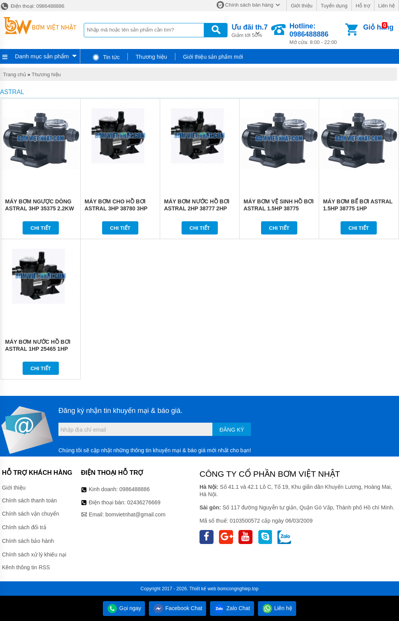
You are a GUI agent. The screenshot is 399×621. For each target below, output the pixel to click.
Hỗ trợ (363, 6)
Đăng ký (231, 430)
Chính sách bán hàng (249, 5)
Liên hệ (386, 6)
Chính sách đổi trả (24, 527)
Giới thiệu (301, 6)
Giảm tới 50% (249, 30)
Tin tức (106, 57)
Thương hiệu (151, 57)
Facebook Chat (177, 608)
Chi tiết (40, 228)
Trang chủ (14, 74)
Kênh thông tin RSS (26, 567)
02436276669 (144, 502)
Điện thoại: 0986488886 (32, 6)
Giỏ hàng (378, 27)
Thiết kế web (202, 588)
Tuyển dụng (334, 6)
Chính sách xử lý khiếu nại (34, 554)
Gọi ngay (124, 608)
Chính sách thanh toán (29, 500)
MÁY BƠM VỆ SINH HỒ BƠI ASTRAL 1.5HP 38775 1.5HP (279, 208)
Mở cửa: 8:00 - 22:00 (317, 33)
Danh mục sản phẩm (42, 56)
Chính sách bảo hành (28, 541)
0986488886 (134, 489)
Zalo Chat (232, 608)
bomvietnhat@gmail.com (135, 514)
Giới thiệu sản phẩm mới (213, 57)
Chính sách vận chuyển (30, 514)
